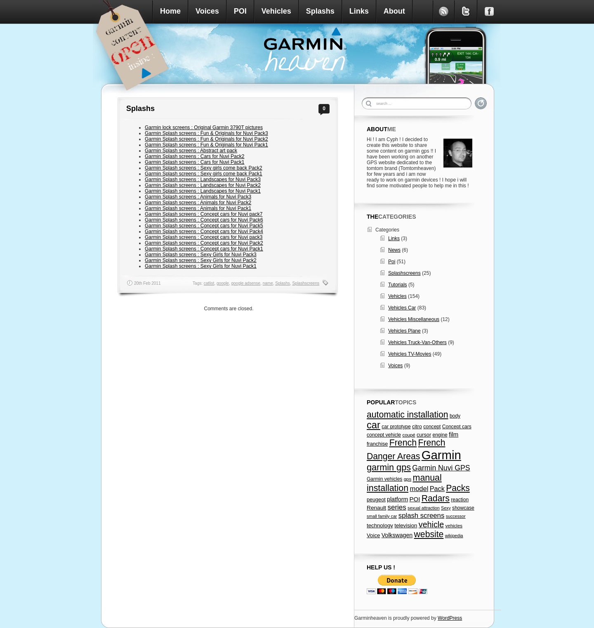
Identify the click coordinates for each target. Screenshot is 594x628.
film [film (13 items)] (453, 434)
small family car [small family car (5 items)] (382, 516)
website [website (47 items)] (429, 534)
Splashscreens (305, 283)
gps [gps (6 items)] (408, 479)
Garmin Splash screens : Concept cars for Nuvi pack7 (203, 214)
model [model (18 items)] (419, 488)
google (223, 283)
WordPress (450, 618)
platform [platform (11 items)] (397, 499)
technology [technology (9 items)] (380, 525)
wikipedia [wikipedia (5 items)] (454, 535)
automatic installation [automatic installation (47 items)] (407, 414)
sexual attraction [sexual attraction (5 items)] (424, 507)
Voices (207, 11)
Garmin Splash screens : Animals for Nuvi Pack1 (198, 208)
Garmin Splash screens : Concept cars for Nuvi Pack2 (204, 243)
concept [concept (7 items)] (432, 427)
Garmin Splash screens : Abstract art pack (191, 150)
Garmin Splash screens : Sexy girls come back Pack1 (203, 174)
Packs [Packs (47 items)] (458, 488)
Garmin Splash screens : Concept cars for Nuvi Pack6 (204, 220)
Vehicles (276, 11)
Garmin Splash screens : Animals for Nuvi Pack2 (198, 202)
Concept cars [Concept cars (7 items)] (456, 427)
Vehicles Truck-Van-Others (417, 342)
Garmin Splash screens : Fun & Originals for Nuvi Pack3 (206, 133)
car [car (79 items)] (373, 425)
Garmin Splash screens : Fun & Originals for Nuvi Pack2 (206, 139)
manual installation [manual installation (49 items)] (404, 483)
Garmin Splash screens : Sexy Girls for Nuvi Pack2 (201, 260)
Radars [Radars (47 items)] (436, 498)
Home (170, 11)
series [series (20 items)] (397, 507)
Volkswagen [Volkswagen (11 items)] (397, 535)
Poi (391, 261)
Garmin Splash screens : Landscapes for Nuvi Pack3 (203, 179)
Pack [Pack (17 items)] (437, 488)
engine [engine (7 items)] (439, 435)
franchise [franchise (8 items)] (377, 444)
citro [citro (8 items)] (417, 427)
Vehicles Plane (404, 331)
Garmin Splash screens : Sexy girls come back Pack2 (203, 168)
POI (240, 11)
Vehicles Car (402, 308)
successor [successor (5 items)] (456, 516)
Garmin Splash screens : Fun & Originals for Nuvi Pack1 (206, 145)
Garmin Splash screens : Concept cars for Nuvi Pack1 (204, 249)
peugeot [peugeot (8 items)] (376, 500)
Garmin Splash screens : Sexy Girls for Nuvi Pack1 (201, 266)
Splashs (320, 11)
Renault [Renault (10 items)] (376, 508)
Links (359, 11)
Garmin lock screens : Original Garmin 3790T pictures (204, 127)
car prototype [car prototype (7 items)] (396, 427)
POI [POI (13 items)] (415, 499)
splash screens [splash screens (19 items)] (421, 515)
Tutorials (397, 285)
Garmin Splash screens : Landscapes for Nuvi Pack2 (203, 185)
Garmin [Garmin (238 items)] (441, 455)
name (268, 283)
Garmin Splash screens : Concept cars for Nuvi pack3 (203, 237)
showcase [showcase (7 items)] (463, 508)
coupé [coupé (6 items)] (408, 434)
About (394, 11)
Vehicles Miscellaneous (413, 319)
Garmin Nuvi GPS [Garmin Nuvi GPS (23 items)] (441, 468)
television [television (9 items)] (405, 525)
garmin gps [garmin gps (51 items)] (389, 467)
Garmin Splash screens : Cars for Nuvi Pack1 (194, 162)
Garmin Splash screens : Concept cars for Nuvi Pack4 (204, 231)
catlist (209, 283)
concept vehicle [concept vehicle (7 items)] (384, 435)
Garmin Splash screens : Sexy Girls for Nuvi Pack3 (201, 254)
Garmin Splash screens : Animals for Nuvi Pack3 (198, 197)
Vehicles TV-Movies (409, 354)
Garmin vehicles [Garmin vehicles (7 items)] (384, 479)
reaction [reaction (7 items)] (460, 500)
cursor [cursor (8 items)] (424, 435)
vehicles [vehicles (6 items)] (454, 525)
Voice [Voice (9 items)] (373, 535)
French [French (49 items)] (403, 443)
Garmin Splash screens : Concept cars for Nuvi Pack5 (204, 226)
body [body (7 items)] (455, 416)
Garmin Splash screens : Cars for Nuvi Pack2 (194, 156)
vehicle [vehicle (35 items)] (431, 524)
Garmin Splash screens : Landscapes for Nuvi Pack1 (203, 191)
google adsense (246, 283)
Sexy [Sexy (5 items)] (446, 507)
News (394, 250)
